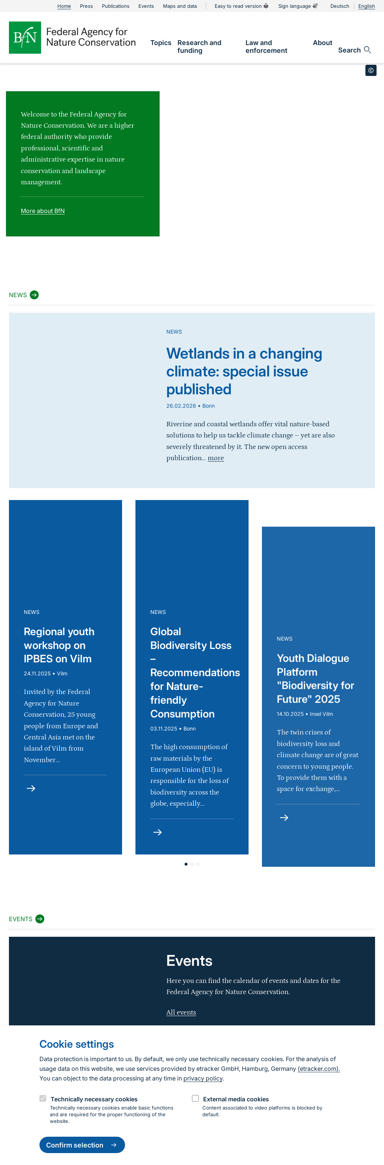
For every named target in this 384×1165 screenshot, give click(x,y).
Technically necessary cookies (94, 1099)
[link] (161, 43)
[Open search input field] (355, 49)
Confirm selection (82, 1144)
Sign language (298, 5)
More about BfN (43, 210)
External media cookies (236, 1099)
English (366, 6)
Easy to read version (242, 5)
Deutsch (339, 6)
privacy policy (203, 1078)
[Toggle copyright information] (371, 70)
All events (181, 1012)
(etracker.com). (319, 1068)
